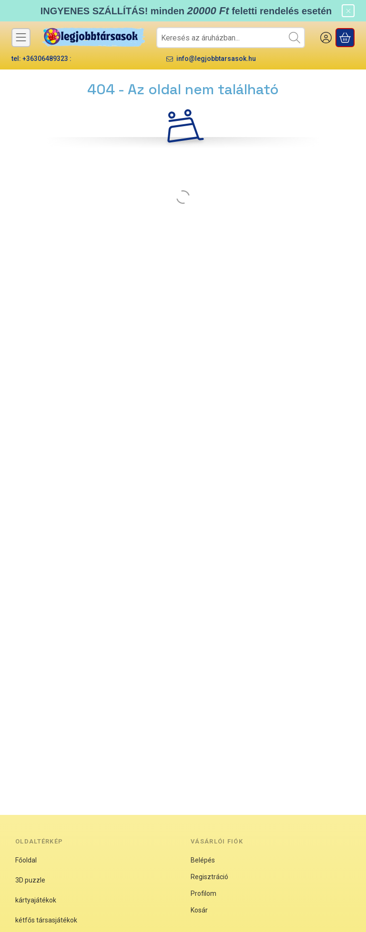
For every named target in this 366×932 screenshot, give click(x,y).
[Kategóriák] (20, 37)
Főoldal (26, 860)
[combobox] (230, 37)
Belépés (203, 860)
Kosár (199, 910)
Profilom (203, 893)
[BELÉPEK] (326, 37)
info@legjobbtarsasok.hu (216, 58)
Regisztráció (209, 877)
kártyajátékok (35, 900)
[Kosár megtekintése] (345, 37)
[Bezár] (348, 10)
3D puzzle (30, 880)
